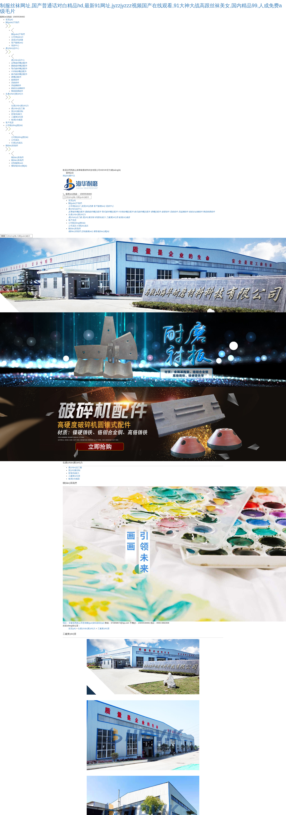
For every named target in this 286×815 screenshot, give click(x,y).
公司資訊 (15, 140)
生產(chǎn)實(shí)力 (146, 96)
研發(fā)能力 (16, 114)
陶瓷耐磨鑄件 (17, 91)
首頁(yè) (9, 19)
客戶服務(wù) (17, 42)
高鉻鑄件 (15, 82)
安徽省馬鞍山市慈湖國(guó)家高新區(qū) (86, 623)
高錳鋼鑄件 (16, 85)
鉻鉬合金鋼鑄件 (18, 88)
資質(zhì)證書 (17, 40)
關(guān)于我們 (146, 24)
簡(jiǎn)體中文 (69, 176)
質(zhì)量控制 (17, 111)
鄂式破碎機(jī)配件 (19, 68)
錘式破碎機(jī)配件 (19, 74)
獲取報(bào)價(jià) (19, 166)
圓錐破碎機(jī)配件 (19, 66)
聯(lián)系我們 (146, 147)
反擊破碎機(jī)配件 (19, 63)
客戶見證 (10, 122)
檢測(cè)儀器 (17, 120)
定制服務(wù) (17, 163)
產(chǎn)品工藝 (18, 108)
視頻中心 (15, 45)
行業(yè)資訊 (17, 143)
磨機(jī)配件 (16, 77)
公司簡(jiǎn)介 (17, 37)
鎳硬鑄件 (15, 80)
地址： (66, 623)
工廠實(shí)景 (17, 117)
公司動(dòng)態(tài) (146, 127)
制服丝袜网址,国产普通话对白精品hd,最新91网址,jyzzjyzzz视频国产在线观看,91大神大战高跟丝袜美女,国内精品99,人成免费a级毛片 (141, 8)
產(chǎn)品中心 (146, 50)
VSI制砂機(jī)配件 (19, 71)
